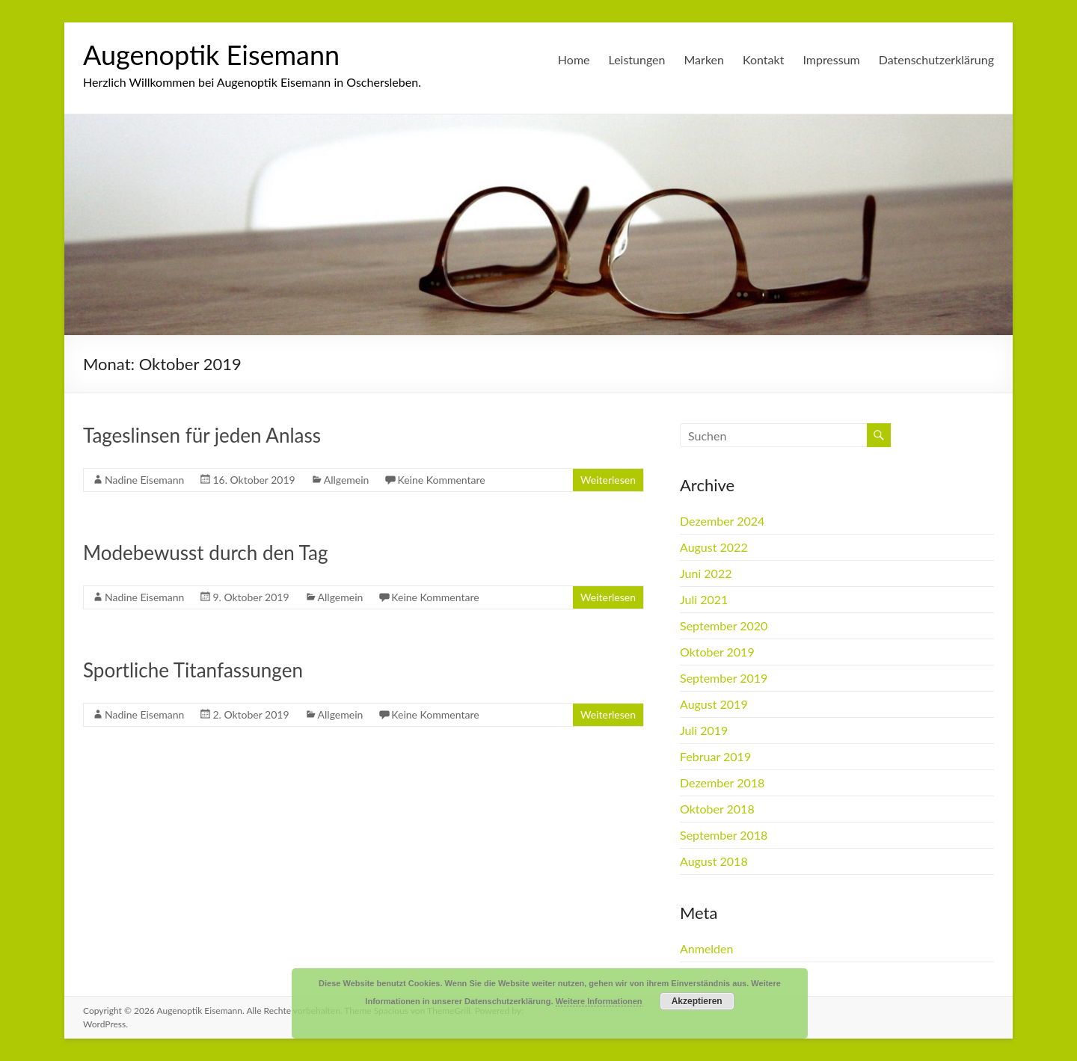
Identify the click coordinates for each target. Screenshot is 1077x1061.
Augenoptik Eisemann (211, 54)
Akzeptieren (697, 1001)
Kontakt (763, 59)
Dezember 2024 (722, 521)
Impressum (831, 59)
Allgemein (346, 479)
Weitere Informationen (599, 1001)
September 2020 (723, 625)
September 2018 (723, 835)
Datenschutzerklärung (936, 59)
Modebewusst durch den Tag (205, 553)
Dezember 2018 (722, 782)
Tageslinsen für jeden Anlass (202, 435)
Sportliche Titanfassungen (193, 670)
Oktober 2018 (717, 809)
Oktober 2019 (717, 652)
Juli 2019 (704, 730)
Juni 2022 (705, 573)
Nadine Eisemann (144, 479)
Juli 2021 (704, 599)
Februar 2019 (715, 756)
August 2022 (714, 547)
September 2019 (723, 678)
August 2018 (714, 861)
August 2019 (714, 704)
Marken (704, 59)
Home (574, 59)
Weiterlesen (608, 479)
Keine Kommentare (441, 479)
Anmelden (706, 948)
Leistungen (637, 59)
